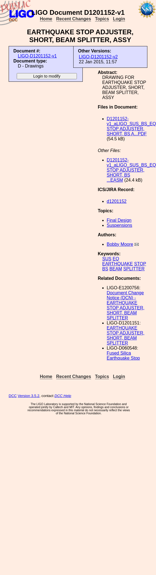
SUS (106, 258)
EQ (116, 258)
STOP (140, 263)
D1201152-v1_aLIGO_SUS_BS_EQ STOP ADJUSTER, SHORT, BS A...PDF (131, 126)
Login (119, 18)
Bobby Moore (120, 244)
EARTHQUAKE (117, 263)
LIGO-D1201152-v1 (37, 56)
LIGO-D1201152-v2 (98, 56)
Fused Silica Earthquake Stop (123, 355)
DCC (13, 396)
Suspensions (119, 225)
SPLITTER (134, 268)
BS (105, 268)
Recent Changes (73, 18)
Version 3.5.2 (29, 396)
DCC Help (63, 396)
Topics (102, 18)
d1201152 (116, 201)
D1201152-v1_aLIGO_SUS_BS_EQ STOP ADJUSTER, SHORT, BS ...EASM (131, 170)
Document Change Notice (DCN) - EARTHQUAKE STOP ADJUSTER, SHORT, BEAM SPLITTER (125, 305)
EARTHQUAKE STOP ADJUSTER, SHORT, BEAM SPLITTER (125, 335)
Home (46, 18)
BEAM (115, 268)
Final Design (119, 220)
